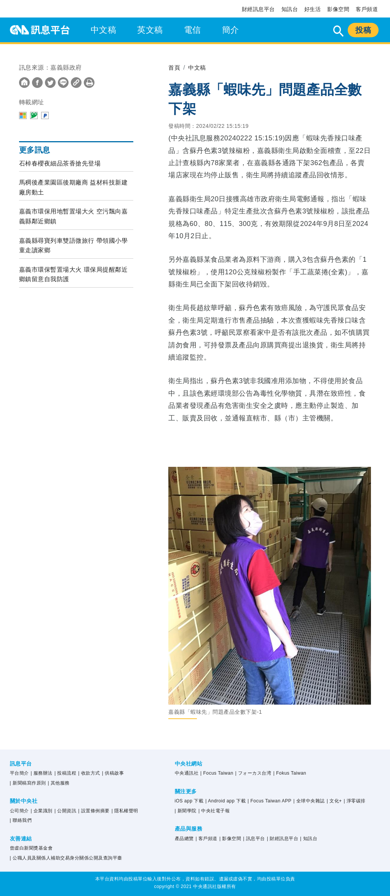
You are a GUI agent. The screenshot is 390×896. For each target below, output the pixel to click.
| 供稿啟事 (113, 773)
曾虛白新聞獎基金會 (31, 848)
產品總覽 (184, 838)
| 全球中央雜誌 (308, 801)
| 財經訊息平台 (282, 838)
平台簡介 (19, 773)
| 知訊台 (308, 838)
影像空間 (338, 9)
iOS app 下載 (189, 801)
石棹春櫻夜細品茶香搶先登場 (60, 163)
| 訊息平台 (254, 838)
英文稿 (150, 30)
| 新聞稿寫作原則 (28, 783)
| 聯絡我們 (21, 820)
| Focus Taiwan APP (269, 801)
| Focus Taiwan (216, 773)
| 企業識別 (42, 810)
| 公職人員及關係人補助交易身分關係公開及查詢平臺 (66, 858)
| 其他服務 (59, 783)
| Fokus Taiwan (289, 773)
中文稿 (104, 30)
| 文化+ (334, 801)
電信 (192, 30)
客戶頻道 (367, 9)
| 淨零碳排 (355, 801)
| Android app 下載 (225, 801)
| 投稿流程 (65, 773)
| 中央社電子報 (214, 810)
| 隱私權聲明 (125, 810)
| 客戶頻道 (206, 838)
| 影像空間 (230, 838)
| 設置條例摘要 (93, 810)
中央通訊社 (187, 773)
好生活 (312, 9)
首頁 (174, 67)
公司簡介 (19, 810)
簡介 (230, 30)
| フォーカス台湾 (253, 773)
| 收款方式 (89, 773)
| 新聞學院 (186, 810)
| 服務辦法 (42, 773)
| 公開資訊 (65, 810)
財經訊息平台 (258, 9)
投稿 (363, 30)
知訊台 (289, 9)
